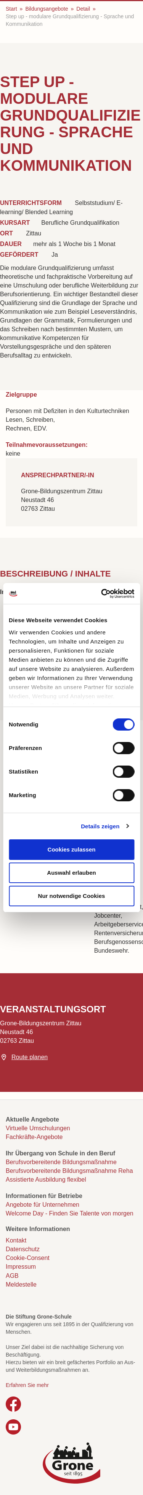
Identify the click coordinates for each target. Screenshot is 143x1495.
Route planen (29, 1057)
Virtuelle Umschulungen (38, 1128)
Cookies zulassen (72, 849)
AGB (12, 1276)
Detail (83, 9)
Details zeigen (100, 826)
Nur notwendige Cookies (71, 896)
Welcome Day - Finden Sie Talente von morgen (69, 1213)
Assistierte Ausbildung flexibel (46, 1179)
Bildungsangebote (46, 9)
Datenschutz (23, 1249)
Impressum (21, 1266)
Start (11, 9)
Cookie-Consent (28, 1258)
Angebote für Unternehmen (42, 1204)
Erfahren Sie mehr (27, 1385)
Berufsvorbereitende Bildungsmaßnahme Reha (69, 1171)
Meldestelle (21, 1284)
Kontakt (16, 1240)
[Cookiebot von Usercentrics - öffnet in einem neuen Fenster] (101, 594)
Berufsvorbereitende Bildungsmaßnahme (61, 1162)
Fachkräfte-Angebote (34, 1137)
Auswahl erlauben (71, 872)
